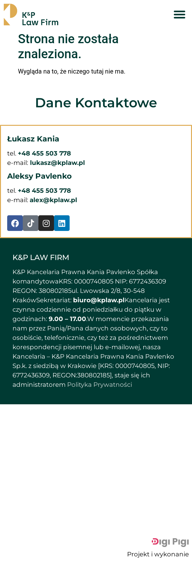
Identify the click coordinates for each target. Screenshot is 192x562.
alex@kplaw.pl (53, 200)
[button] (179, 14)
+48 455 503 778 (44, 153)
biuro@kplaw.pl (99, 300)
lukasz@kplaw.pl (56, 162)
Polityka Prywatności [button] (99, 384)
